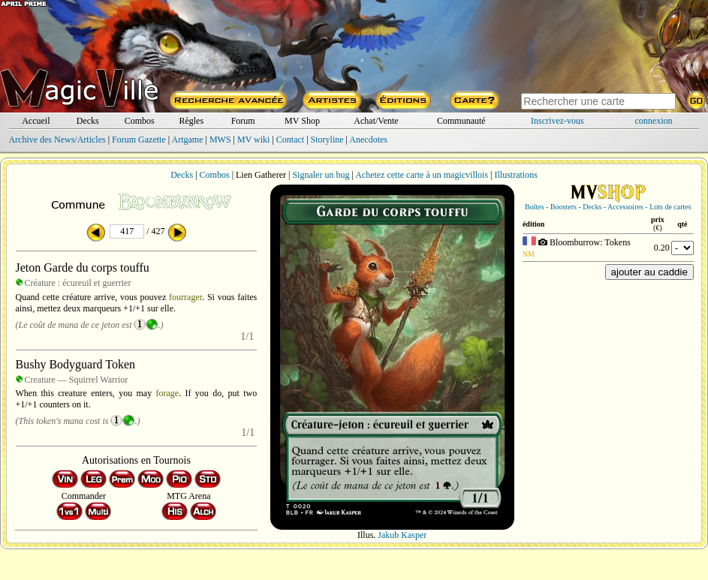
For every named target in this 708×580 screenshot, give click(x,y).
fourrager (185, 297)
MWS (220, 139)
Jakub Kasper (402, 535)
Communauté (461, 121)
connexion (654, 121)
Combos (140, 121)
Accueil (36, 121)
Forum (243, 121)
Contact (290, 139)
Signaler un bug (320, 175)
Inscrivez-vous (557, 121)
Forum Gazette (139, 139)
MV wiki (253, 139)
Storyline (327, 139)
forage (167, 393)
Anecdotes (368, 139)
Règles (191, 121)
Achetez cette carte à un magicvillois (421, 175)
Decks (88, 121)
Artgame (187, 139)
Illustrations (515, 175)
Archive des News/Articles (56, 139)
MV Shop (302, 121)
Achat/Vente (376, 121)
